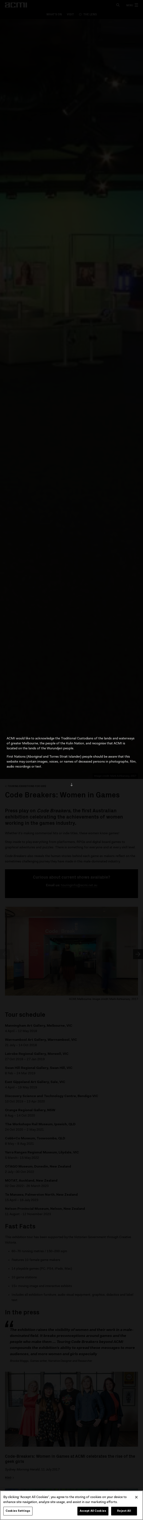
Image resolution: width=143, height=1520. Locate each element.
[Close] (136, 1497)
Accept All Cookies (93, 1511)
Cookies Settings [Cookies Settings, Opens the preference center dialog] (18, 1511)
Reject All (124, 1511)
